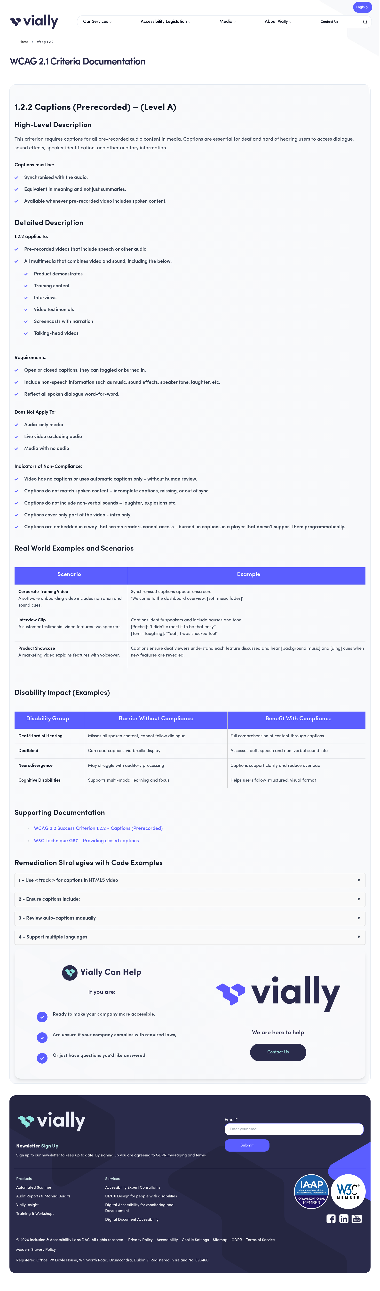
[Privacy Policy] (140, 1240)
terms (201, 1155)
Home (24, 42)
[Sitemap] (220, 1240)
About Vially (278, 21)
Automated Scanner (33, 1188)
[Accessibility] (167, 1240)
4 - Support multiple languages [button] (53, 937)
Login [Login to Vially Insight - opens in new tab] (362, 7)
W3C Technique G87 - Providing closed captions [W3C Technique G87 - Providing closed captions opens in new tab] (86, 841)
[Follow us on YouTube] (357, 1219)
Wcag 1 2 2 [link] (45, 42)
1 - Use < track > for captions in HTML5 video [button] (68, 880)
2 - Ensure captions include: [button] (49, 899)
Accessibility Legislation (166, 21)
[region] (190, 618)
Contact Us (329, 22)
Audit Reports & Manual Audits (43, 1196)
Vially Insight (27, 1205)
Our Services (97, 21)
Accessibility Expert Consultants (132, 1188)
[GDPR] (236, 1240)
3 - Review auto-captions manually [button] (57, 918)
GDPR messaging (171, 1155)
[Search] (366, 21)
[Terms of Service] (260, 1240)
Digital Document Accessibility (131, 1220)
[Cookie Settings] (195, 1240)
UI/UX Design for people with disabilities (141, 1196)
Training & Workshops (35, 1214)
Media (228, 21)
